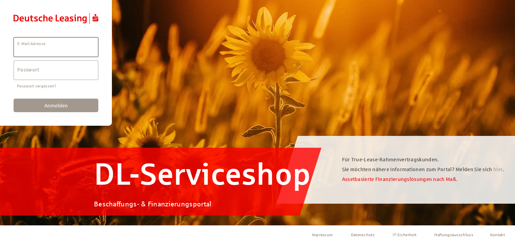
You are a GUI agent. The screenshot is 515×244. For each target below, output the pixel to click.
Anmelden (56, 105)
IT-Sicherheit (404, 234)
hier (498, 169)
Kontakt (497, 234)
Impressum (322, 234)
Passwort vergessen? (37, 86)
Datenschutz (363, 234)
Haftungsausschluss (453, 234)
